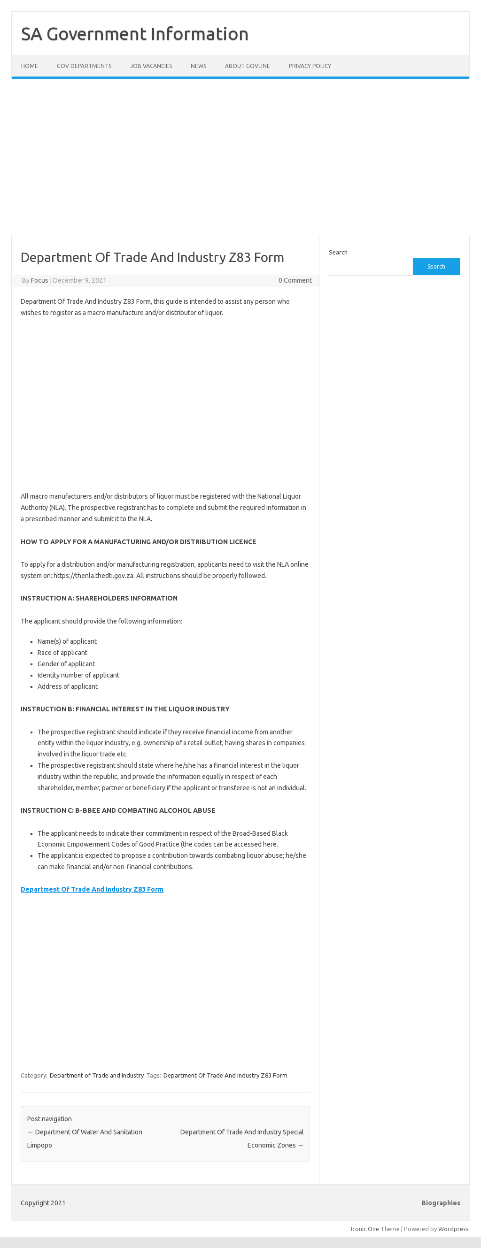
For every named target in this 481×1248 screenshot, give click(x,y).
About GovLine (247, 66)
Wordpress (453, 1228)
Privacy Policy (310, 66)
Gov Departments (84, 66)
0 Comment (295, 280)
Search (338, 252)
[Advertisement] (240, 162)
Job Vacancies (151, 66)
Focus (39, 280)
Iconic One (365, 1228)
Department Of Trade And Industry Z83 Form (225, 1075)
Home (29, 66)
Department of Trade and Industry (97, 1075)
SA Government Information (135, 33)
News (198, 66)
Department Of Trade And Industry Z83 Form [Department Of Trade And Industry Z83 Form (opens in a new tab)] (92, 889)
